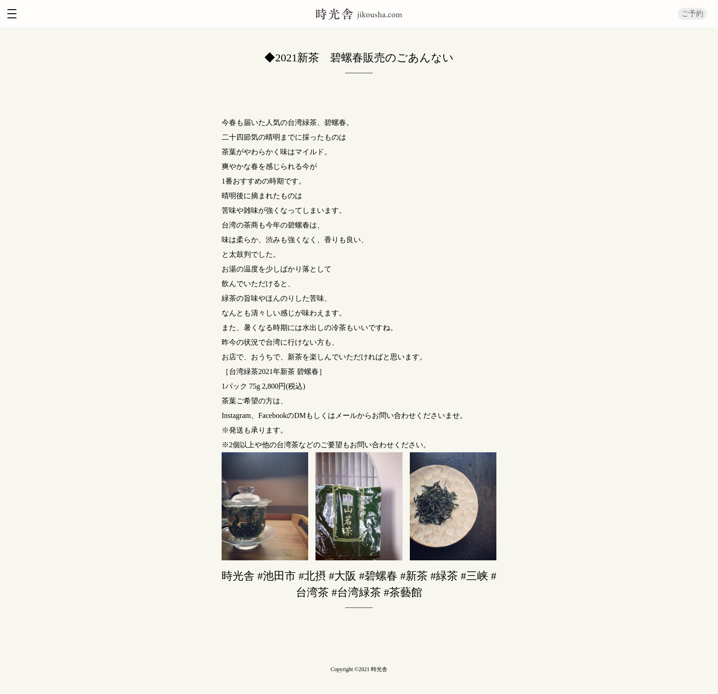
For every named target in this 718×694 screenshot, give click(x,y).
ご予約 (692, 13)
